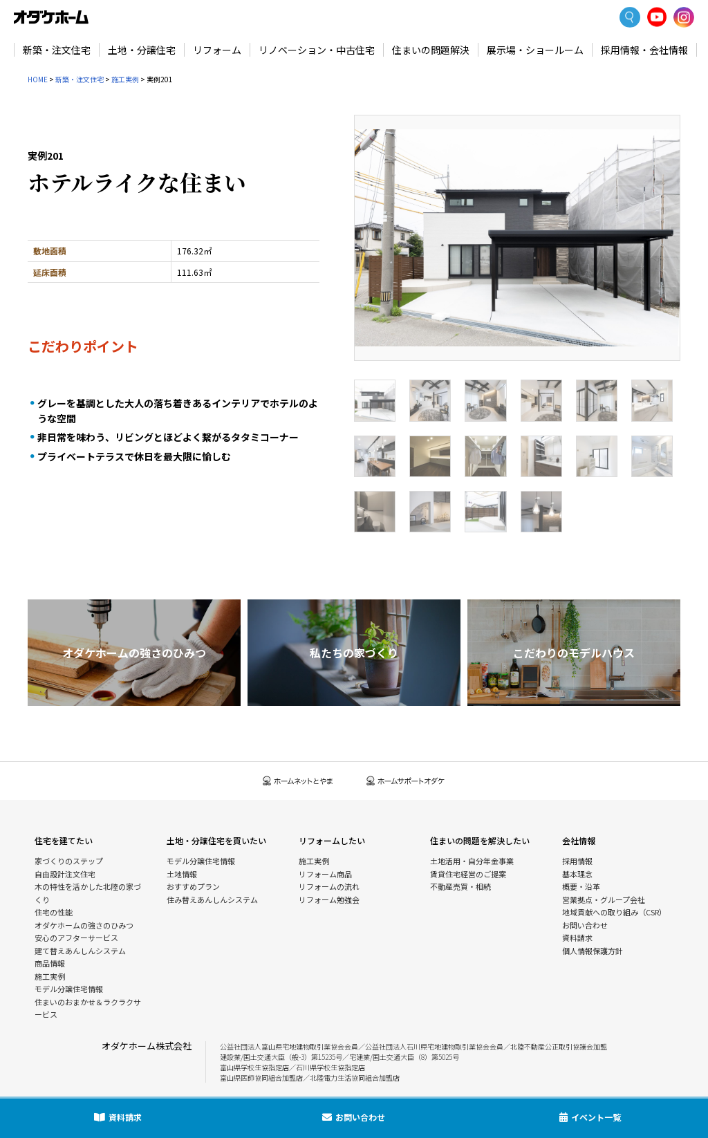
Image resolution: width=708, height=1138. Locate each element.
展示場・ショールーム (535, 50)
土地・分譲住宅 (142, 50)
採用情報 (577, 860)
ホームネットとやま (298, 781)
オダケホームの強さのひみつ (84, 925)
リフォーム (217, 50)
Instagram (683, 17)
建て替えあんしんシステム (80, 950)
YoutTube (657, 17)
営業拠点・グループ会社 (603, 899)
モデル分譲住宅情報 (69, 988)
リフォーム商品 (325, 873)
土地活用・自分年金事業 (472, 860)
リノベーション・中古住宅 (317, 50)
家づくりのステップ (69, 860)
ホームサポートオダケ (406, 781)
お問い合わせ (585, 925)
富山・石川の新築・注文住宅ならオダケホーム (51, 17)
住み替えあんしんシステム (212, 899)
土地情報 (182, 873)
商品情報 (50, 963)
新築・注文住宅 (57, 50)
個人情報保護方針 (592, 950)
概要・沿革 (581, 886)
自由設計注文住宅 (65, 873)
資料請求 (577, 937)
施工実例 (125, 79)
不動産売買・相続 (460, 886)
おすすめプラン (193, 886)
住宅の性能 (54, 911)
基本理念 (577, 873)
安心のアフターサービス (76, 937)
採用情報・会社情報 (644, 50)
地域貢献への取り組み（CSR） (614, 911)
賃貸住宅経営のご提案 (468, 873)
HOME (38, 79)
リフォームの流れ (329, 886)
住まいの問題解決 (430, 50)
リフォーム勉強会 (329, 899)
